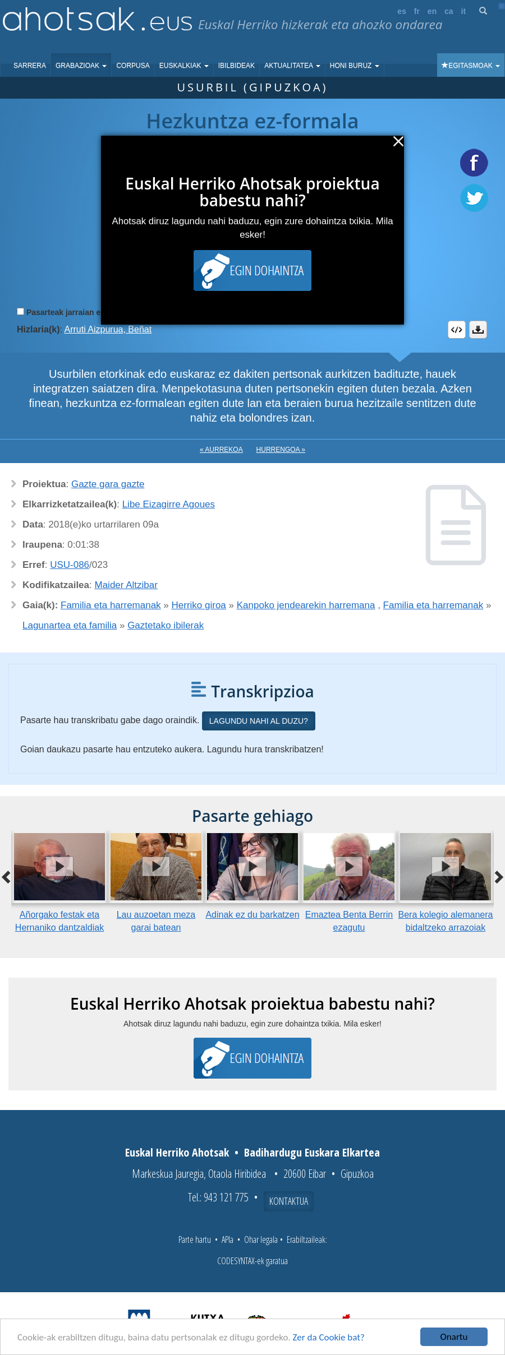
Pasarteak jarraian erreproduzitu (86, 312)
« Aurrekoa (221, 450)
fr (417, 11)
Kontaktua (288, 1201)
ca (448, 11)
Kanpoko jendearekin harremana (306, 605)
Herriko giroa (199, 605)
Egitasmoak (471, 66)
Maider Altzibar (126, 585)
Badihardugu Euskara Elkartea (312, 1152)
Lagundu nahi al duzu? (258, 720)
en (432, 11)
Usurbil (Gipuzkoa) (252, 87)
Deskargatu (478, 330)
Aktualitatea (292, 66)
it (463, 11)
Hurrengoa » (280, 450)
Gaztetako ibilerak (165, 625)
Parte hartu (194, 1239)
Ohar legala (261, 1239)
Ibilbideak (236, 66)
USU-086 (69, 564)
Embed (457, 330)
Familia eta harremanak (111, 605)
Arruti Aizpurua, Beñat (108, 329)
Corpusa (132, 66)
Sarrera (29, 66)
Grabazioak (81, 66)
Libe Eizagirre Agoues (168, 504)
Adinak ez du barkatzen (252, 914)
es (401, 11)
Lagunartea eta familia (69, 625)
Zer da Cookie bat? (329, 1337)
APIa (227, 1239)
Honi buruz (354, 66)
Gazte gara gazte (107, 484)
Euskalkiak (184, 66)
